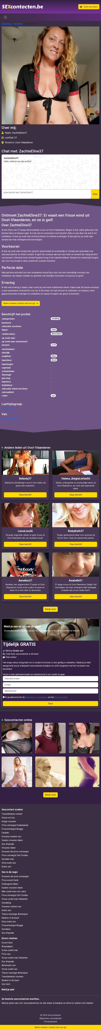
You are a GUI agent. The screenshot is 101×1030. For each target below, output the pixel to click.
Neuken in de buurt (10, 918)
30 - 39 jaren (7, 408)
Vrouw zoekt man (10, 950)
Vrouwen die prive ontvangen (15, 851)
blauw (54, 356)
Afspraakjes (7, 946)
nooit (54, 345)
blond (54, 360)
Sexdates (6, 929)
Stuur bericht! (25, 494)
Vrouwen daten (9, 848)
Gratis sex (6, 866)
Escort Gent (7, 942)
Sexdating (18, 24)
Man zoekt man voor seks (14, 891)
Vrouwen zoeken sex (11, 836)
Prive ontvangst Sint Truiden (15, 855)
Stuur (95, 194)
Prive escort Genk (10, 880)
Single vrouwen (9, 821)
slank (54, 330)
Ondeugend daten (10, 884)
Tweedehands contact (12, 814)
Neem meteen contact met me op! (20, 303)
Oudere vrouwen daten (12, 840)
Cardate (5, 832)
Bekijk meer (50, 609)
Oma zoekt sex (9, 863)
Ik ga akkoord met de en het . (35, 697)
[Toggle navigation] (5, 17)
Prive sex (6, 954)
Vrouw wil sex (8, 817)
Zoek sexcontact (89, 7)
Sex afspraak (8, 844)
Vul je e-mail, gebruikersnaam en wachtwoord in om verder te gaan (50, 677)
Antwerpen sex (9, 965)
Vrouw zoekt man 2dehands (15, 899)
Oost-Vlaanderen (9, 418)
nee (53, 396)
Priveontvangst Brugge (12, 829)
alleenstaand (56, 334)
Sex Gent (6, 984)
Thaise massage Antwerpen (15, 914)
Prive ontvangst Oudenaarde (15, 825)
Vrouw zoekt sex (9, 969)
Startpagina (7, 24)
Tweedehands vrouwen (12, 976)
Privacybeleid (60, 697)
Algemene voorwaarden (36, 697)
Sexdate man (8, 859)
